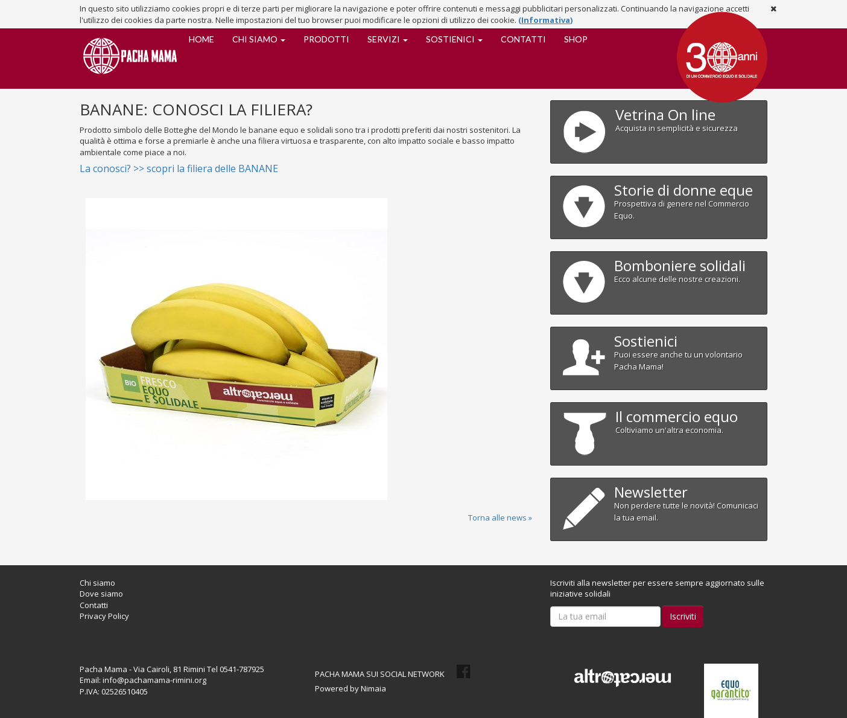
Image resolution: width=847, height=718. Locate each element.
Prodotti (326, 39)
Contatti (523, 39)
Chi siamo (97, 582)
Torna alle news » (500, 517)
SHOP (576, 39)
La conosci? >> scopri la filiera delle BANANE (179, 168)
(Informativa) (545, 19)
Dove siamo (101, 593)
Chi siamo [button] (258, 39)
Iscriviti (683, 616)
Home (201, 39)
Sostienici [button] (454, 39)
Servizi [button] (387, 39)
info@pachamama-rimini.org (154, 680)
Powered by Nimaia (350, 688)
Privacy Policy (104, 616)
